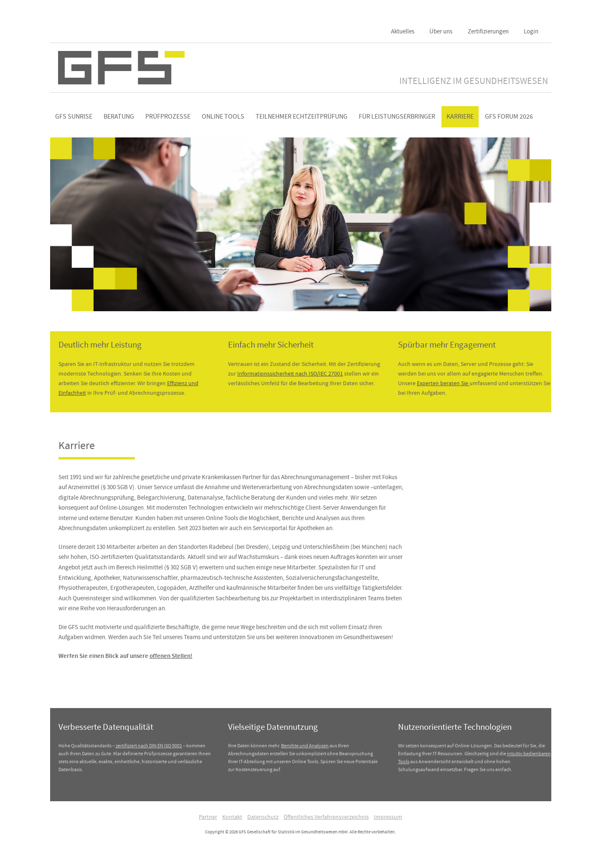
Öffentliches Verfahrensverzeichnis (326, 816)
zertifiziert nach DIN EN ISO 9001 (149, 745)
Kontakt (232, 816)
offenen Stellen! (171, 656)
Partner (208, 816)
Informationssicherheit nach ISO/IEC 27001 (290, 373)
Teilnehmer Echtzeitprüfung (301, 116)
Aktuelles (402, 31)
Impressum (388, 816)
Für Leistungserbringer (397, 116)
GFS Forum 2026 (509, 116)
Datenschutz (263, 816)
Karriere (460, 116)
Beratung (119, 116)
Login (531, 31)
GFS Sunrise (73, 116)
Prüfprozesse (167, 116)
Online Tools (223, 116)
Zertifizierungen (488, 31)
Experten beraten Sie (443, 383)
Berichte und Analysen (305, 745)
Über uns (440, 31)
